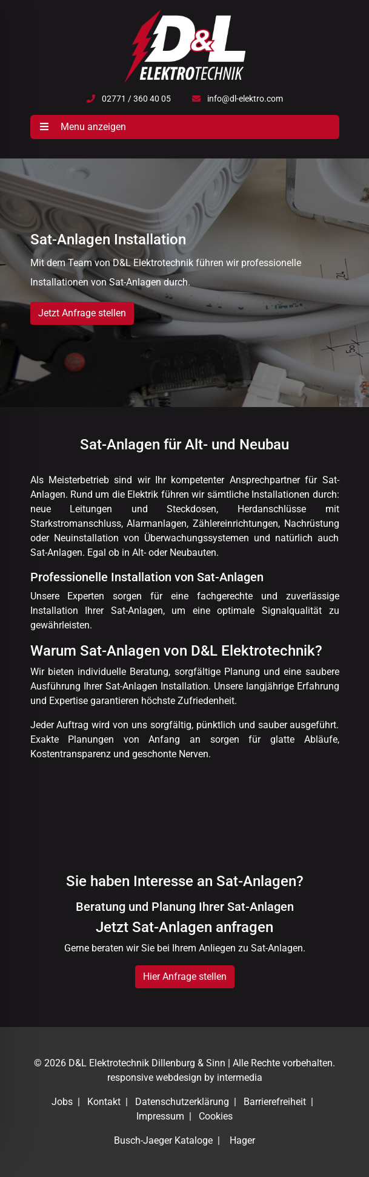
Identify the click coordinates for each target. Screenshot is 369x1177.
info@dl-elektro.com (245, 98)
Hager (242, 1140)
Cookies (216, 1116)
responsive (130, 1077)
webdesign (179, 1077)
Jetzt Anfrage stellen (82, 313)
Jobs (62, 1101)
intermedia (239, 1077)
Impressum (160, 1116)
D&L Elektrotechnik (108, 1063)
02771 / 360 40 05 (136, 98)
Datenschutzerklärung (182, 1101)
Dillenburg (173, 1063)
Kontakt (104, 1101)
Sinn (215, 1063)
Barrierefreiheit (275, 1101)
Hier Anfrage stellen (185, 976)
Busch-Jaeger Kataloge (163, 1140)
